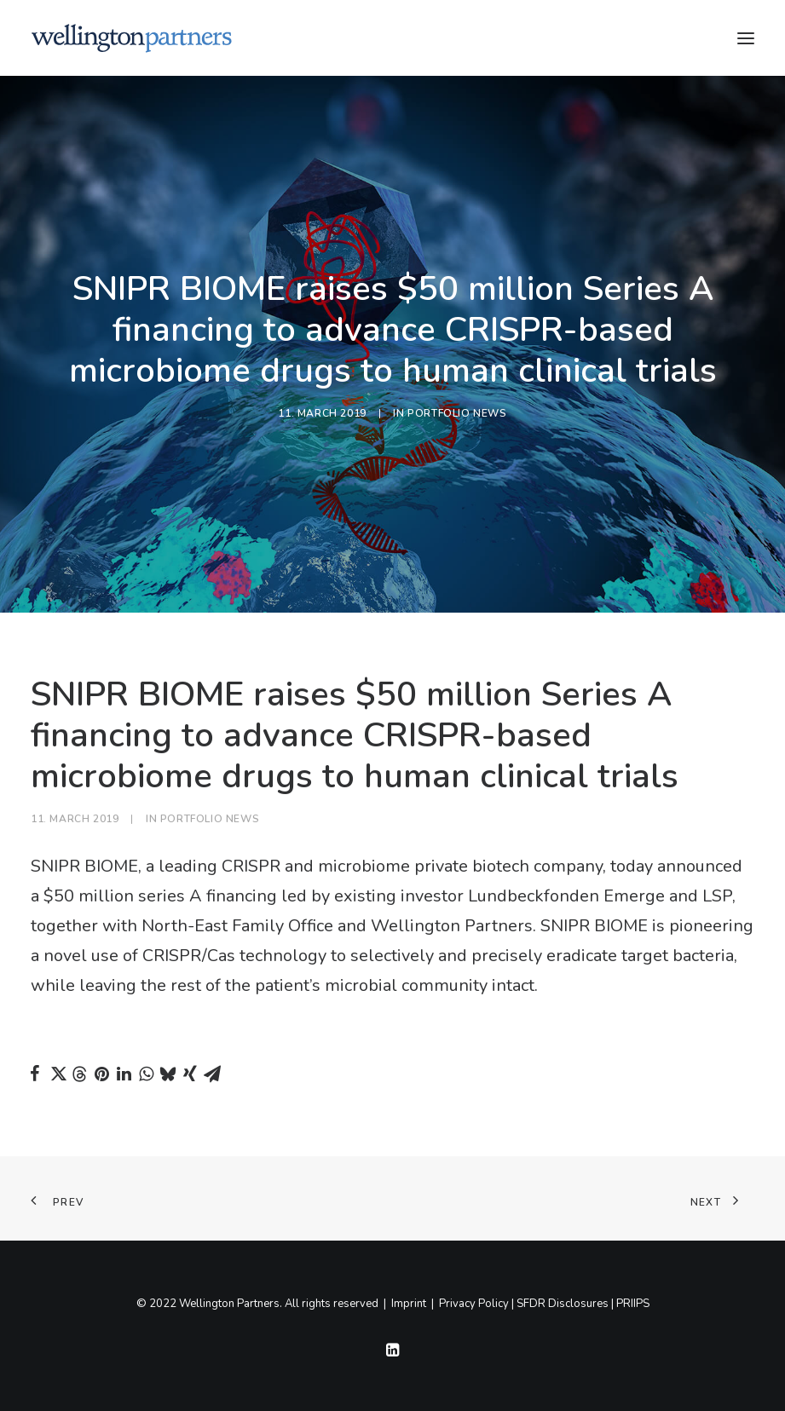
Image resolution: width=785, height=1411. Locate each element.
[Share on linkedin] (123, 1073)
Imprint (408, 1303)
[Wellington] (132, 38)
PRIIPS (632, 1303)
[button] (746, 38)
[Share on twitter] (57, 1073)
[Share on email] (212, 1073)
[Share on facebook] (35, 1073)
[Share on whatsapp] (146, 1073)
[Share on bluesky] (168, 1073)
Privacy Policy (474, 1303)
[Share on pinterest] (101, 1073)
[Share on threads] (79, 1074)
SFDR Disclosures (563, 1303)
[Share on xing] (190, 1073)
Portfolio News (456, 413)
